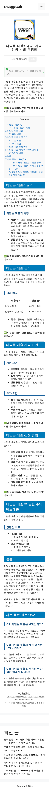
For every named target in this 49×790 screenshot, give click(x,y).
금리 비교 (14, 134)
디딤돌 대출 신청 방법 (16, 146)
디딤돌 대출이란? (14, 124)
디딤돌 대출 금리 (14, 130)
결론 (8, 156)
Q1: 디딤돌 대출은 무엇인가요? (24, 162)
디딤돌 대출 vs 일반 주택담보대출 (22, 149)
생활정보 (25, 693)
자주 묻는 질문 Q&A (15, 159)
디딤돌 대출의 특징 (19, 127)
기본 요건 (14, 140)
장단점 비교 (15, 153)
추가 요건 (14, 143)
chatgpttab (13, 6)
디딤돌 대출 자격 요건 (16, 137)
